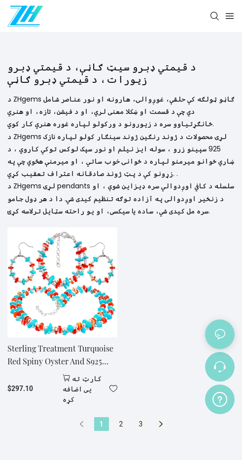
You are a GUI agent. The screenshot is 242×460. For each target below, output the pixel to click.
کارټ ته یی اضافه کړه (82, 389)
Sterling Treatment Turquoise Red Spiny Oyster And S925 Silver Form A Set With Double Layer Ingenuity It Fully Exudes (62, 355)
